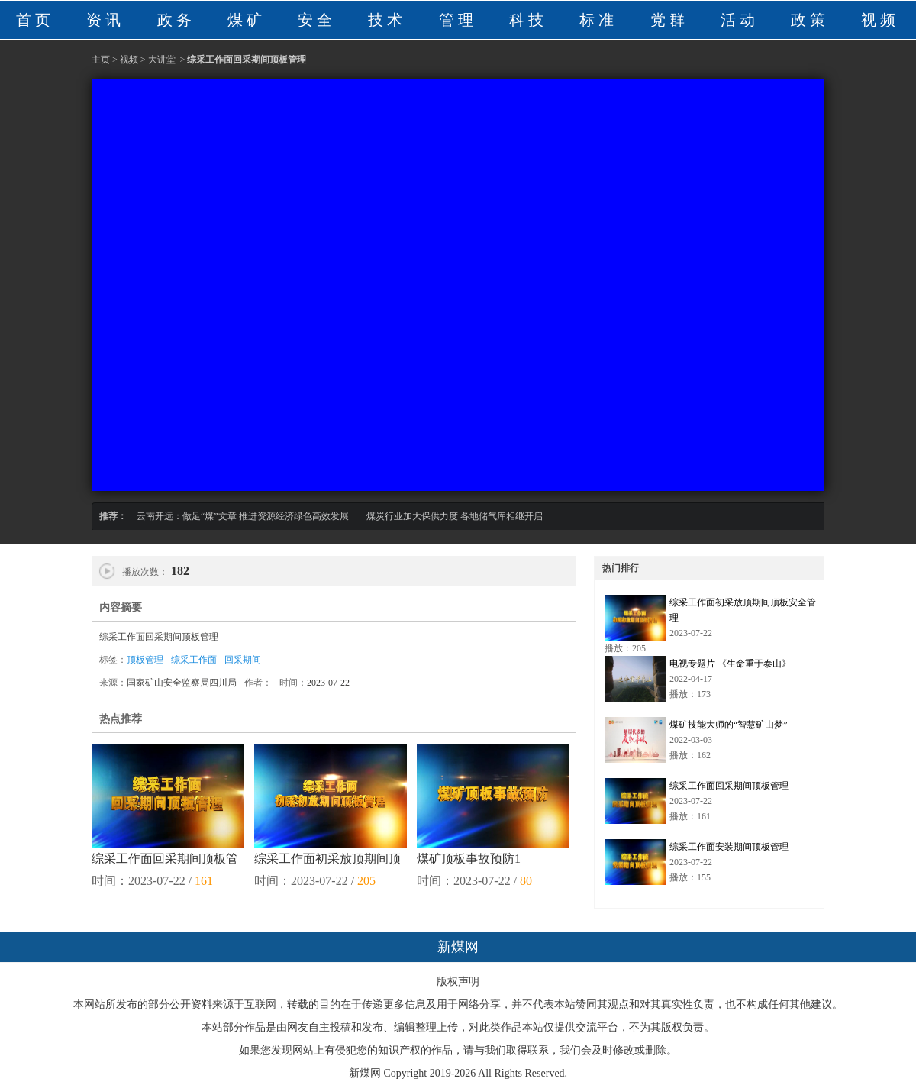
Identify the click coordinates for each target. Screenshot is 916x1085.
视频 (880, 19)
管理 (458, 19)
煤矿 (246, 19)
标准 (598, 19)
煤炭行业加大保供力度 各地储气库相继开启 (454, 516)
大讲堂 (162, 59)
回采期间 (242, 659)
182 (178, 570)
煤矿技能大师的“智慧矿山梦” (728, 724)
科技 (528, 19)
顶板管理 (145, 659)
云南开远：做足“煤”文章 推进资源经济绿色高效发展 (243, 516)
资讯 (105, 19)
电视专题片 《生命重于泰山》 (730, 663)
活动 (740, 19)
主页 (101, 59)
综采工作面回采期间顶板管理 (729, 785)
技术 (387, 19)
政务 (176, 19)
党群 (669, 19)
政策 (810, 19)
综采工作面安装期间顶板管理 (729, 846)
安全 (317, 19)
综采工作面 (194, 659)
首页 (35, 19)
